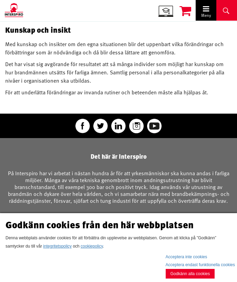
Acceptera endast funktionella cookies (200, 264)
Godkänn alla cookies (190, 273)
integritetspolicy (57, 246)
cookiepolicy (92, 246)
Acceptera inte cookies (186, 256)
